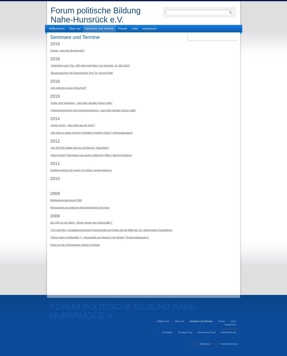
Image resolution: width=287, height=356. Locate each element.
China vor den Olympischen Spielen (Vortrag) (75, 245)
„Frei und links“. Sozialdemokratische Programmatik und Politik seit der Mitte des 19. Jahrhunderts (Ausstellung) (111, 230)
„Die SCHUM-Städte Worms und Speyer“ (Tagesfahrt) (79, 147)
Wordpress (205, 344)
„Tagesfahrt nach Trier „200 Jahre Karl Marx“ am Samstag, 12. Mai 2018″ (90, 65)
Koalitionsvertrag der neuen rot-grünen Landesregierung (81, 170)
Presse (122, 28)
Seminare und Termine (99, 28)
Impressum (149, 28)
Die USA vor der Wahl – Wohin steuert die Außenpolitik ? (81, 222)
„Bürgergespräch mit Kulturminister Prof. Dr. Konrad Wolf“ (81, 73)
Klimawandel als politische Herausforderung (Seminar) (80, 207)
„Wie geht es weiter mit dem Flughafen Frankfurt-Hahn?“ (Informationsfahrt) (91, 132)
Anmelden (167, 332)
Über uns (75, 28)
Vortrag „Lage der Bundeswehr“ (67, 50)
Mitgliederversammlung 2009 (66, 200)
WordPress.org (228, 332)
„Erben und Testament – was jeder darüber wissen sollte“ (81, 103)
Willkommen (57, 28)
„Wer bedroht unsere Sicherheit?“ (68, 88)
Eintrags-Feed (185, 332)
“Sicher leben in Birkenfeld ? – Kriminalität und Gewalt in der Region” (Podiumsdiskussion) (99, 237)
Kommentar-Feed (207, 332)
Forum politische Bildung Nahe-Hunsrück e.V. (96, 15)
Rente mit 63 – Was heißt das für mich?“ (73, 125)
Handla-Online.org (229, 344)
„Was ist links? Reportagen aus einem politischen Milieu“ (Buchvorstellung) (91, 155)
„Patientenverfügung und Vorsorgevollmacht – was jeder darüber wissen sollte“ (93, 110)
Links (134, 28)
